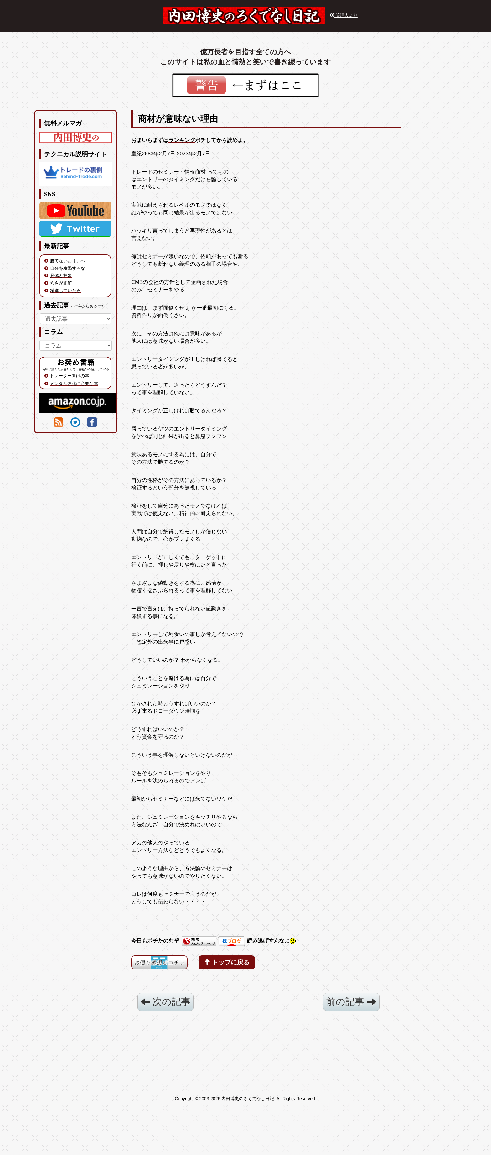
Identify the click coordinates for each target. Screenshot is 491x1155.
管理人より (344, 15)
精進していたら (65, 290)
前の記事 (351, 1001)
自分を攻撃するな (67, 268)
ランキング (181, 140)
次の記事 (165, 1001)
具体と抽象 (61, 275)
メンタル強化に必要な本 (74, 383)
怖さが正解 (61, 282)
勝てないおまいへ (67, 260)
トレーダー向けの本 (69, 375)
